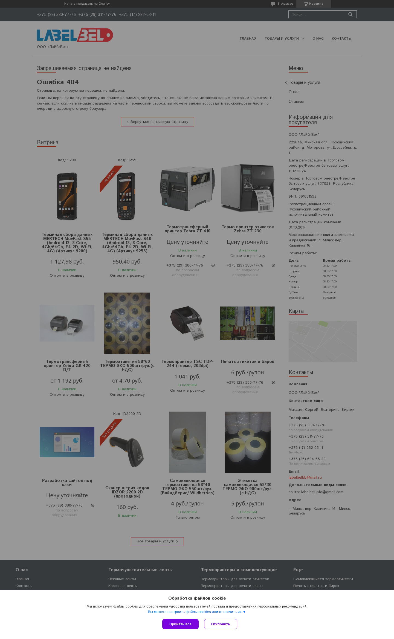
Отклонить (220, 624)
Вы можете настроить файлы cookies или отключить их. (195, 612)
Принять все (180, 624)
